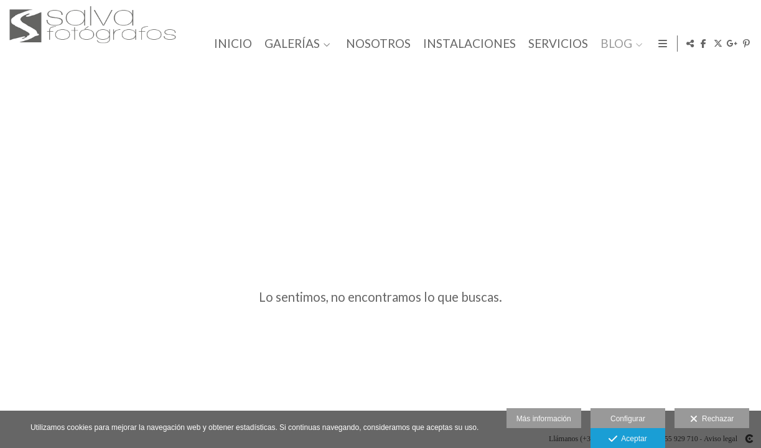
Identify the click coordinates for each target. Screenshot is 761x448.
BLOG (614, 43)
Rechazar (712, 419)
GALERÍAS (289, 43)
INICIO (231, 43)
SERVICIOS (556, 43)
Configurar (627, 418)
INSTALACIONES (467, 43)
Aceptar (628, 439)
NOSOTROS (375, 43)
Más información (543, 418)
